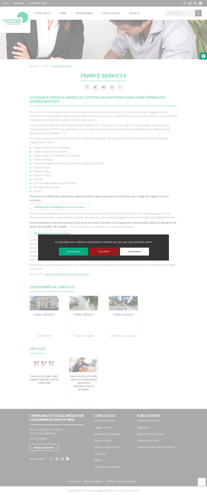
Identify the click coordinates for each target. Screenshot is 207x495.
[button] (203, 56)
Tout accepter (73, 251)
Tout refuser (103, 251)
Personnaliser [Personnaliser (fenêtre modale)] (134, 251)
